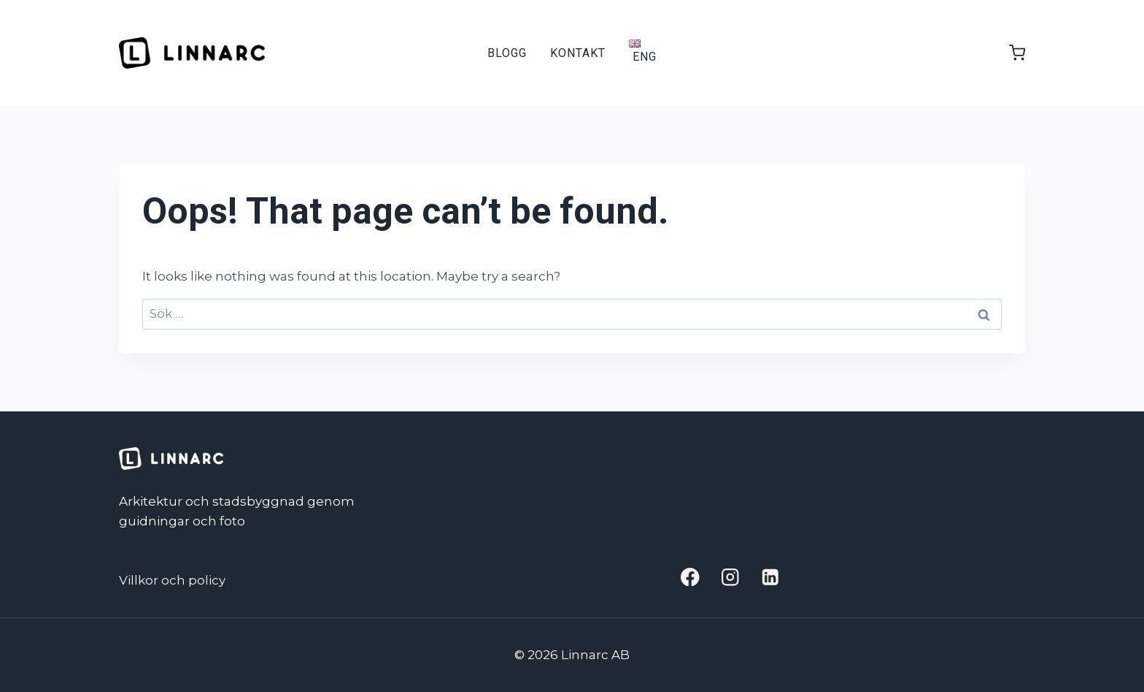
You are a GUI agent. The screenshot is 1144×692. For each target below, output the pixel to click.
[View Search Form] (681, 53)
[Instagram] (730, 577)
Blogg (507, 53)
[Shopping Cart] (1009, 53)
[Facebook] (690, 577)
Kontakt (578, 53)
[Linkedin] (770, 577)
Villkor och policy (172, 580)
